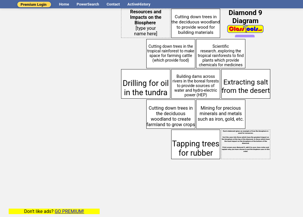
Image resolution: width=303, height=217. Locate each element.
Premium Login (34, 4)
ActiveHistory (138, 4)
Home (64, 4)
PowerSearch (87, 4)
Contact (113, 4)
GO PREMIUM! (69, 211)
